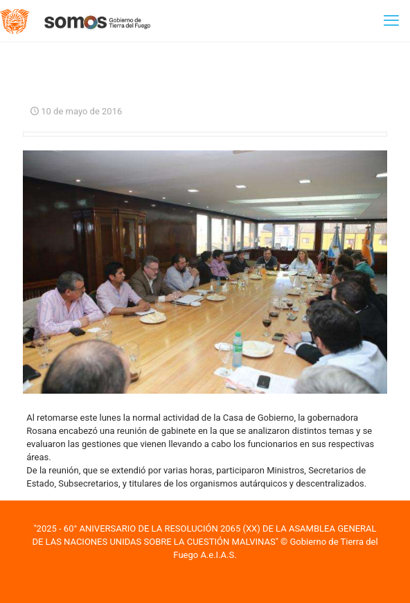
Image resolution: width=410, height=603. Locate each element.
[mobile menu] (391, 21)
